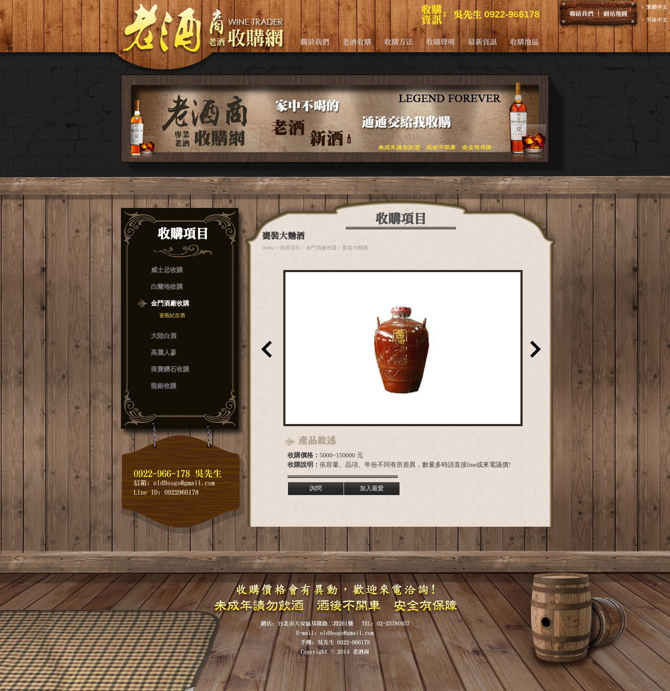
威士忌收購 (167, 270)
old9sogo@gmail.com (184, 483)
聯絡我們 (582, 13)
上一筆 (264, 352)
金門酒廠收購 (170, 303)
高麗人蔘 (163, 352)
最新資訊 (482, 42)
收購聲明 (440, 42)
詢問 (316, 488)
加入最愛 (372, 488)
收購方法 (398, 42)
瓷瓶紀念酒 (172, 315)
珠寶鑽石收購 (170, 369)
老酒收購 (356, 42)
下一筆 (534, 352)
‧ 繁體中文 (653, 7)
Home (268, 248)
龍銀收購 (163, 386)
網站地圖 (615, 13)
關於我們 (314, 42)
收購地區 (524, 42)
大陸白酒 (163, 335)
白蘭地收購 (167, 286)
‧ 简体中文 (653, 20)
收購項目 (290, 248)
